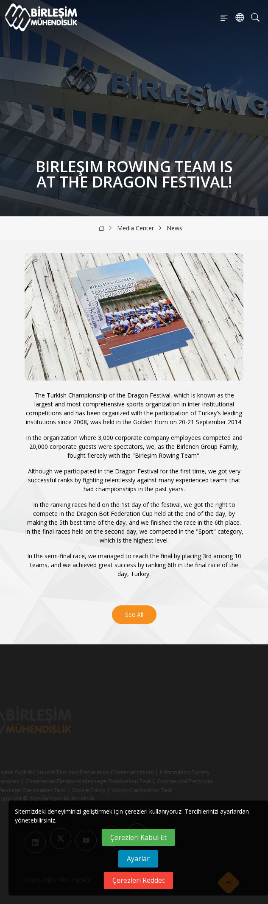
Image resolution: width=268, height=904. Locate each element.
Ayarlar (138, 858)
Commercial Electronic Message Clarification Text (79, 781)
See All (134, 614)
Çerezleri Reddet (138, 880)
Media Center (135, 228)
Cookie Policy (79, 790)
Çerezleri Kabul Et (138, 837)
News (174, 228)
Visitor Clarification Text (133, 790)
